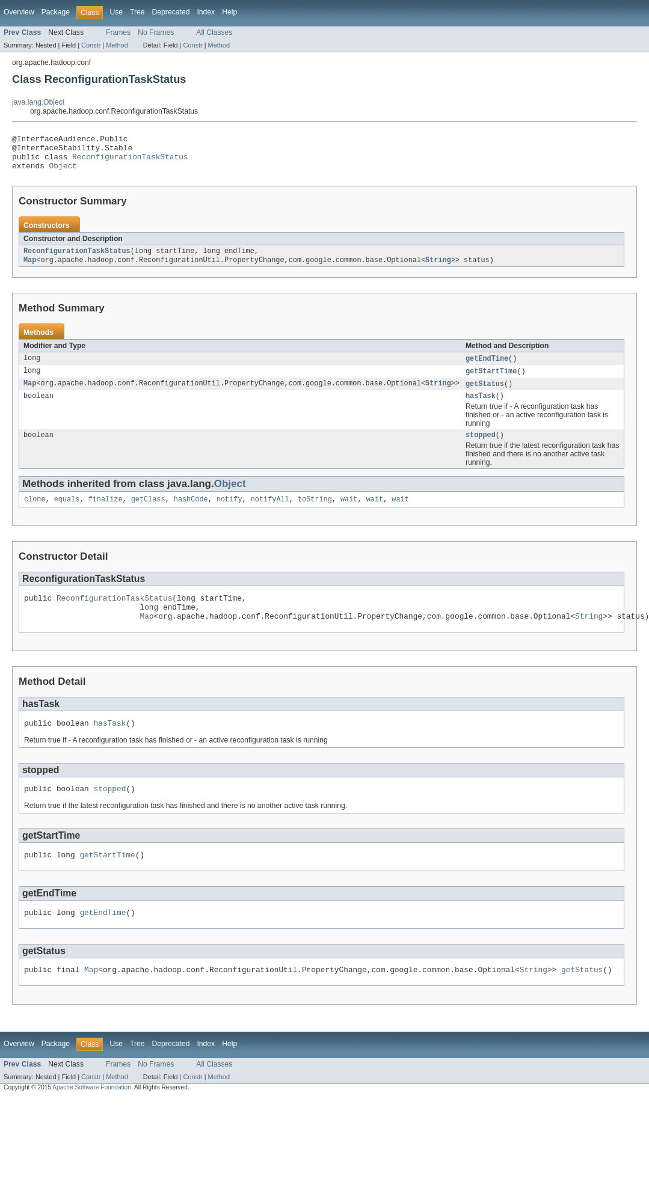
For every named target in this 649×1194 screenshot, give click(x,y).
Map (29, 269)
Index (206, 12)
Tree (137, 12)
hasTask (481, 407)
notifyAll (270, 513)
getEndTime (487, 368)
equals (67, 513)
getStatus (485, 394)
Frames (118, 32)
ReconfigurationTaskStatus (130, 161)
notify (229, 513)
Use (116, 12)
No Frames (156, 32)
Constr (90, 45)
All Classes (214, 32)
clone (35, 513)
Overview (19, 12)
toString (315, 513)
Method (117, 45)
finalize (105, 513)
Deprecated (171, 12)
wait (348, 513)
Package (56, 12)
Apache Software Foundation (91, 1116)
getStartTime (491, 381)
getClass (148, 513)
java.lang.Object (38, 102)
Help (229, 12)
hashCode (191, 513)
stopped (481, 448)
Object (63, 172)
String (438, 269)
